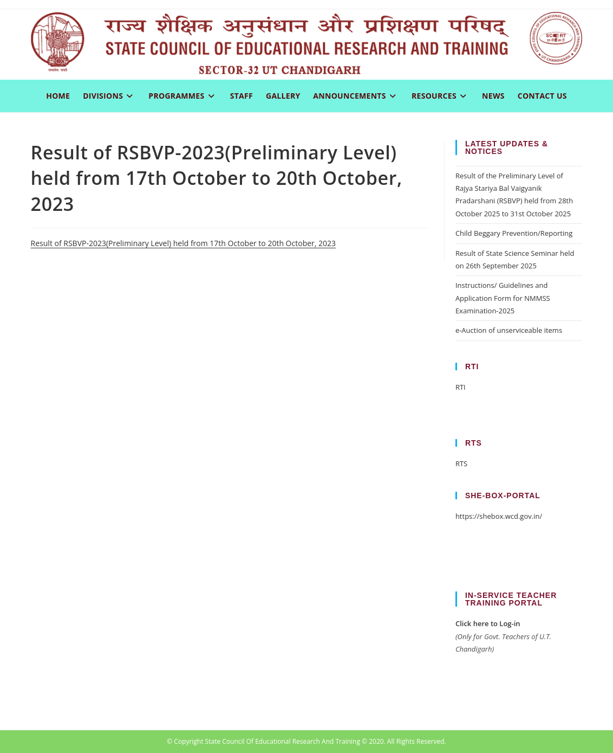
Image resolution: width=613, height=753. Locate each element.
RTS (461, 463)
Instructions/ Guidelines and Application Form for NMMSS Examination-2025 (502, 298)
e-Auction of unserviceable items (508, 330)
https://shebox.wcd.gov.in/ (498, 516)
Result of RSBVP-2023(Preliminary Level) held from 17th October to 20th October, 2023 (183, 243)
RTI (460, 387)
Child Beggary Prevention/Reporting (513, 233)
